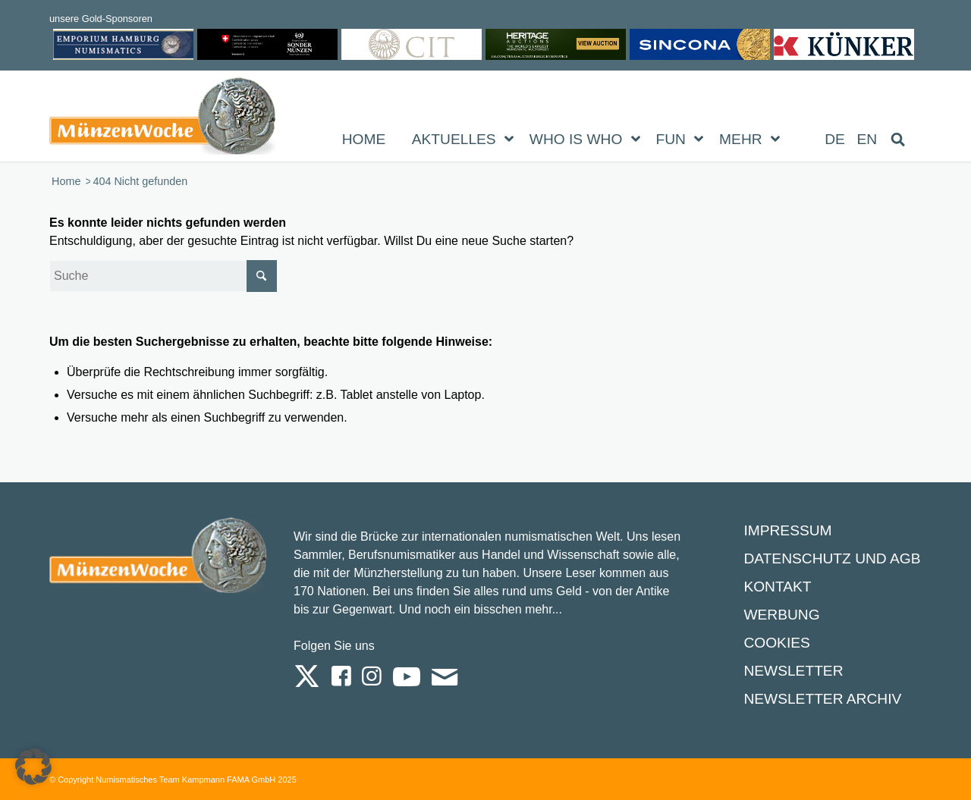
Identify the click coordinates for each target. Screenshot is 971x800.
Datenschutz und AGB (831, 558)
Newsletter (793, 671)
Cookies (776, 643)
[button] (33, 766)
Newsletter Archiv (822, 699)
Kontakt (777, 587)
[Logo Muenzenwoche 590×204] (163, 119)
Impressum (787, 530)
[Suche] (163, 276)
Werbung (781, 615)
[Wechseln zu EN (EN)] (867, 140)
